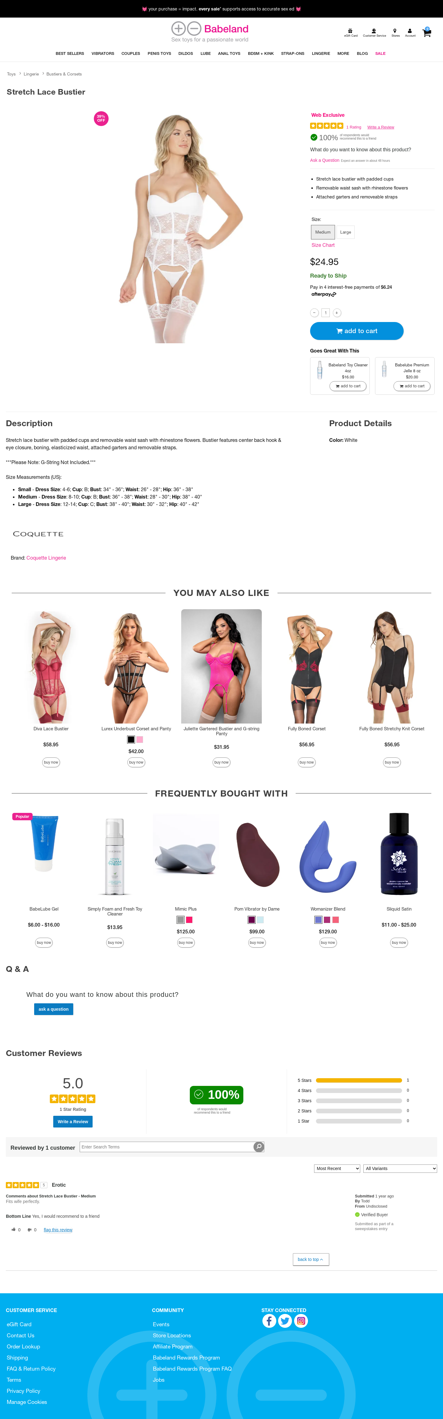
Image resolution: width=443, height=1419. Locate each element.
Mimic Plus (186, 909)
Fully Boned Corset (307, 729)
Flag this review (58, 1229)
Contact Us (20, 1335)
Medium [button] (323, 232)
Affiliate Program (173, 1346)
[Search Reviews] (172, 1147)
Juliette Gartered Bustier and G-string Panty (221, 731)
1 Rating (353, 127)
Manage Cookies (27, 1402)
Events (161, 1324)
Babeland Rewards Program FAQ (192, 1368)
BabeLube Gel (44, 909)
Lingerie (31, 73)
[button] (131, 739)
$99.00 (257, 931)
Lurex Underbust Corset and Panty (136, 729)
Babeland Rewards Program (186, 1357)
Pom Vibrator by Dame (257, 909)
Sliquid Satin (399, 909)
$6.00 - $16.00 (44, 925)
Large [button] (345, 232)
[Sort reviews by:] (337, 1168)
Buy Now (51, 762)
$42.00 (136, 751)
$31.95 (221, 747)
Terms (14, 1379)
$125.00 (186, 931)
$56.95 (306, 744)
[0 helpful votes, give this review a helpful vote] (15, 1230)
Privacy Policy (23, 1391)
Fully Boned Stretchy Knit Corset (392, 729)
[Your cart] (426, 33)
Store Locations (172, 1335)
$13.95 (114, 927)
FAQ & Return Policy (31, 1368)
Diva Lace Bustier (51, 729)
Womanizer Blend (328, 909)
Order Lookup (23, 1346)
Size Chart (323, 245)
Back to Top (311, 1259)
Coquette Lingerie (46, 558)
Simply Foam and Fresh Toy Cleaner (115, 911)
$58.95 (50, 744)
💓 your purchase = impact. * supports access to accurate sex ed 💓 (221, 9)
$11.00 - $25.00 (399, 925)
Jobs (159, 1379)
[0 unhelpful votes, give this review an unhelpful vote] (31, 1230)
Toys (11, 73)
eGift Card (19, 1324)
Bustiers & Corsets (64, 73)
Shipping (17, 1357)
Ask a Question (324, 160)
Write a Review (380, 127)
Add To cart (356, 331)
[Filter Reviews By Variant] (400, 1168)
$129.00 (328, 931)
